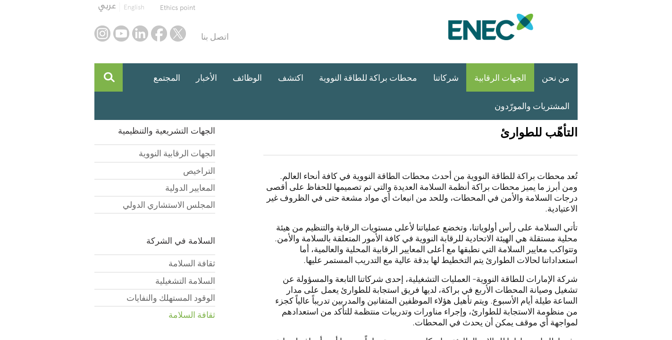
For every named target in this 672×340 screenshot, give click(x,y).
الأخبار (206, 78)
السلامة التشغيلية (185, 281)
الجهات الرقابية (500, 78)
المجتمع (166, 78)
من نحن (556, 78)
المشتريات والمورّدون (532, 106)
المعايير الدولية (190, 188)
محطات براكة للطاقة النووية (368, 78)
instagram (102, 34)
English (134, 7)
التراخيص (199, 171)
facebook (159, 34)
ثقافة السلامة (191, 263)
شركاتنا (446, 78)
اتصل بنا (215, 37)
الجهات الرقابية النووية (177, 153)
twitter (178, 34)
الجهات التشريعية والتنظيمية (166, 131)
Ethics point (177, 7)
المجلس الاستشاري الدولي (169, 205)
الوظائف (247, 78)
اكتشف (290, 78)
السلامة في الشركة (180, 241)
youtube (121, 34)
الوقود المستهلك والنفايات (170, 298)
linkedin (140, 34)
